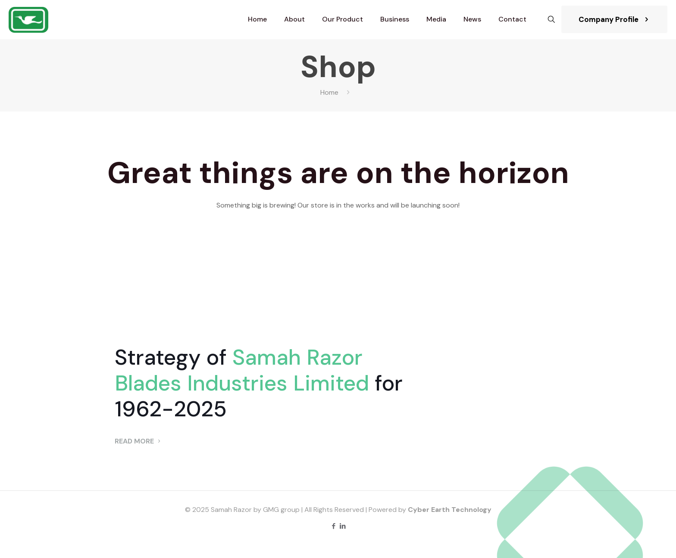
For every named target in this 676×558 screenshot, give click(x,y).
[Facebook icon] (333, 526)
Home (329, 92)
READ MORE (139, 441)
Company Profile (614, 19)
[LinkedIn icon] (342, 526)
